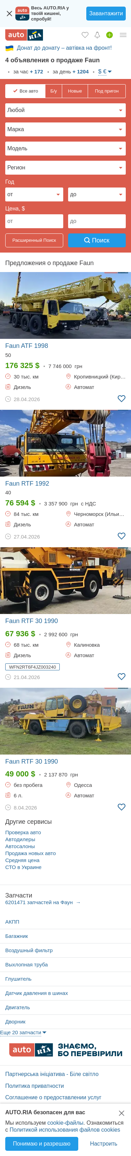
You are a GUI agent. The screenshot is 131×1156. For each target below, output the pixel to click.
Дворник (15, 1022)
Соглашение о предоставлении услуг (53, 1097)
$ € (102, 71)
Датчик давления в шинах (36, 993)
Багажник (16, 936)
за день (70, 71)
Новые (75, 91)
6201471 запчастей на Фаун (39, 902)
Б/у (53, 91)
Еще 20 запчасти (20, 1032)
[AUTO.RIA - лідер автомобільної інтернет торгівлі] (24, 35)
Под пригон (107, 91)
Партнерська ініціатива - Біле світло (52, 1074)
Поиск (96, 240)
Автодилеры (20, 839)
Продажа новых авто (30, 853)
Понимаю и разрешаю (41, 1144)
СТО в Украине (23, 867)
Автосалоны (20, 846)
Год (9, 182)
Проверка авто (23, 832)
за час (27, 71)
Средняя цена (22, 860)
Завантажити (106, 13)
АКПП (12, 922)
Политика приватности (34, 1086)
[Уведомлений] (97, 34)
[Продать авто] (109, 34)
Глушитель (18, 979)
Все (29, 91)
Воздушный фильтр (29, 950)
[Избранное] (85, 34)
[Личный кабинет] (123, 34)
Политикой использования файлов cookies (64, 1130)
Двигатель (17, 1007)
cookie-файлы (65, 1123)
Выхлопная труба (26, 964)
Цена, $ (15, 209)
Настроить (103, 1144)
